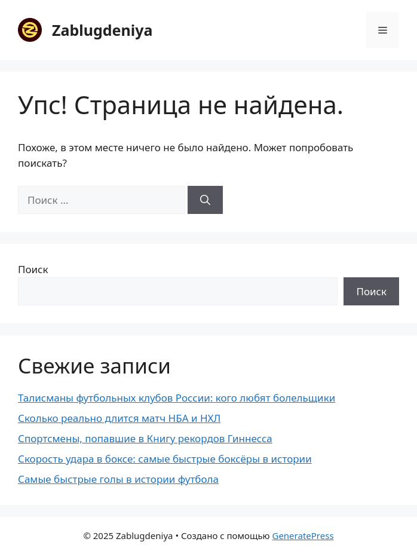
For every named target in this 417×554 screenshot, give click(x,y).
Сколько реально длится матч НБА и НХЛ (119, 418)
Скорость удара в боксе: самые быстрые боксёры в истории (165, 459)
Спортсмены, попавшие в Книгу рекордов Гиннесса (145, 438)
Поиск (33, 269)
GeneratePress (302, 535)
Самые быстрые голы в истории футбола (118, 479)
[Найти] (205, 200)
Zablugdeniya (102, 30)
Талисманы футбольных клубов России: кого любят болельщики (176, 398)
